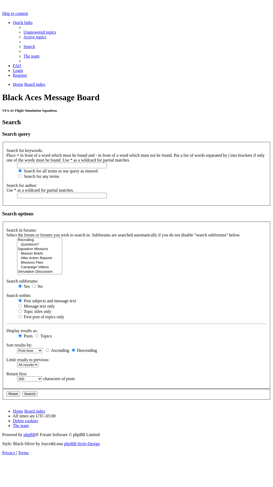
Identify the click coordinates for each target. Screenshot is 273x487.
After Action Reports (39, 258)
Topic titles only (34, 311)
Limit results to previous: (27, 359)
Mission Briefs (39, 253)
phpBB (29, 434)
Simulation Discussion (39, 271)
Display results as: (22, 330)
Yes (24, 286)
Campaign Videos (39, 267)
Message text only (36, 306)
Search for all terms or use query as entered (58, 171)
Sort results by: (19, 345)
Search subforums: (22, 281)
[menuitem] (39, 32)
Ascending (57, 350)
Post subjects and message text (47, 301)
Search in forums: (21, 230)
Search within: (18, 295)
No (37, 286)
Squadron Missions (39, 249)
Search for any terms (38, 176)
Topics (43, 336)
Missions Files (39, 262)
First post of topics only (41, 317)
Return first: (16, 374)
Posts (25, 336)
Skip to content (15, 13)
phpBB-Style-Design (82, 443)
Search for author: (21, 185)
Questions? (39, 244)
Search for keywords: (24, 150)
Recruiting (39, 240)
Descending (84, 350)
